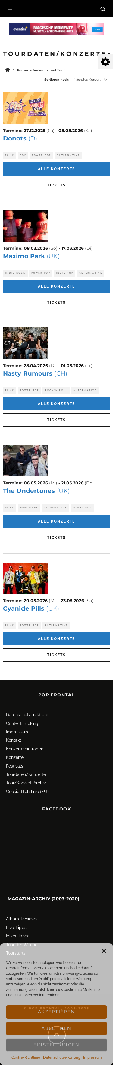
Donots (20, 138)
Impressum (92, 1057)
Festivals (14, 766)
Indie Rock (15, 273)
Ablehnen (56, 1028)
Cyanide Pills (31, 608)
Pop (23, 155)
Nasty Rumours (35, 373)
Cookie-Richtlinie (25, 1057)
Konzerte (15, 757)
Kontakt (13, 740)
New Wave (29, 508)
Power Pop (41, 155)
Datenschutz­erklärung (61, 1057)
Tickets (56, 185)
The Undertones (36, 490)
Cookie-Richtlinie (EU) (27, 791)
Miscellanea (18, 936)
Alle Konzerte (56, 169)
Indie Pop (64, 273)
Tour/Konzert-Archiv (26, 782)
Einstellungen (56, 1045)
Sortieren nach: (56, 80)
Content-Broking (22, 723)
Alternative (68, 155)
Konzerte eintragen (24, 749)
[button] (104, 951)
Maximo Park (31, 256)
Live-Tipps (16, 927)
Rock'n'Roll (56, 390)
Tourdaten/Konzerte (26, 774)
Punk (9, 155)
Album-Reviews (21, 918)
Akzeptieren (56, 1012)
